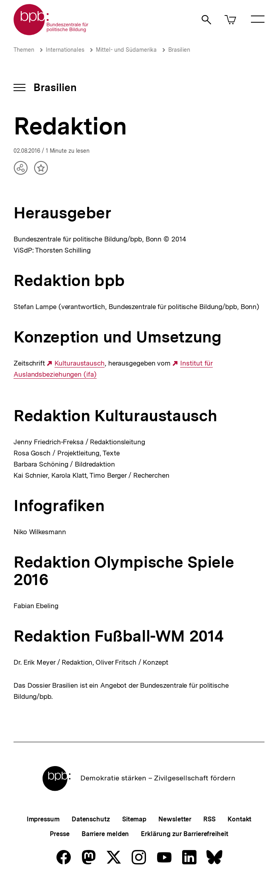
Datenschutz (91, 819)
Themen (24, 50)
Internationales (65, 50)
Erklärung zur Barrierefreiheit (184, 834)
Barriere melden (105, 834)
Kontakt (239, 819)
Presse (59, 834)
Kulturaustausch (79, 363)
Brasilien (179, 50)
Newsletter (174, 819)
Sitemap (134, 819)
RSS (209, 819)
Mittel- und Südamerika (126, 50)
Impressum (43, 819)
